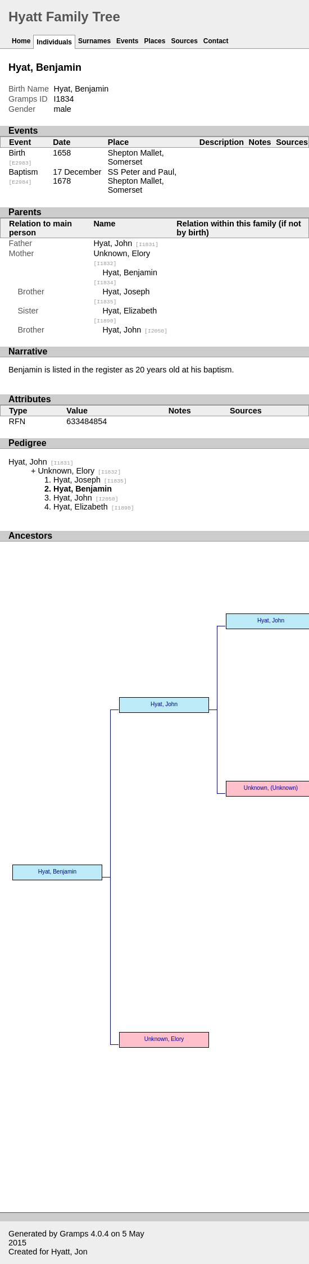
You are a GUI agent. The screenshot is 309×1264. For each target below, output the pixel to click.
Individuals (54, 42)
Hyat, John (125, 243)
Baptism (23, 176)
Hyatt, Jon (69, 1251)
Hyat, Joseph (90, 479)
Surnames (94, 41)
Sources (184, 41)
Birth (20, 157)
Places (154, 41)
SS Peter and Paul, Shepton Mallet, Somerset (142, 180)
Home (21, 41)
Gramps (74, 1233)
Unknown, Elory (79, 470)
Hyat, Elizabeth (93, 506)
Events (127, 41)
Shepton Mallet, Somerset (136, 157)
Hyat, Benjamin (57, 872)
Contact (216, 41)
